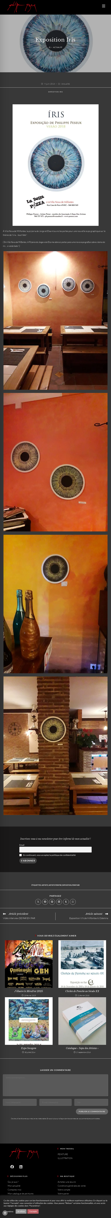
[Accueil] (50, 47)
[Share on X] (38, 902)
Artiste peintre (55, 885)
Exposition (67, 885)
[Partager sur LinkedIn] (59, 902)
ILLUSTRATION (65, 1158)
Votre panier (63, 1193)
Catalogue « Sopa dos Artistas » (82, 1048)
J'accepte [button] (33, 1211)
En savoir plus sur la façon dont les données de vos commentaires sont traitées (73, 1119)
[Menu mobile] (103, 6)
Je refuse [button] (21, 1211)
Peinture (76, 885)
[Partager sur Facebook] (45, 902)
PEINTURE (63, 1154)
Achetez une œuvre (67, 1181)
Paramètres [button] (8, 1211)
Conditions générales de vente (72, 1185)
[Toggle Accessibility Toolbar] (5, 1213)
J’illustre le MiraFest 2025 (28, 991)
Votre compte (64, 1189)
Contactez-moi (14, 1189)
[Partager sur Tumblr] (66, 902)
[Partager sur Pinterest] (52, 902)
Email (21, 845)
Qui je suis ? (13, 1181)
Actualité (57, 47)
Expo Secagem (28, 1048)
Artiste (45, 885)
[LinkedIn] (21, 1167)
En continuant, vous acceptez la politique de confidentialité (49, 855)
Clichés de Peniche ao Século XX (82, 991)
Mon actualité (14, 1185)
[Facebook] (12, 1167)
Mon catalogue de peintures (20, 1193)
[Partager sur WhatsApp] (73, 902)
